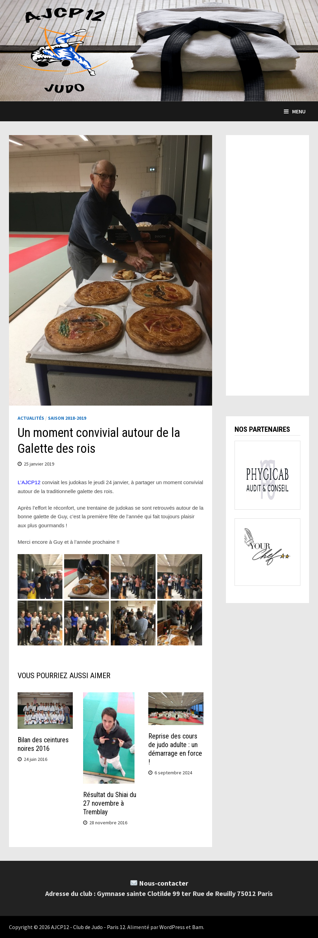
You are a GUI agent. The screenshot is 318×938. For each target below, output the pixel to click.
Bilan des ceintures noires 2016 (43, 744)
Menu (295, 111)
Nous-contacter (163, 883)
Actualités (31, 418)
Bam (197, 927)
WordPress (172, 927)
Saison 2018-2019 (67, 418)
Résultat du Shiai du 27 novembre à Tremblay (109, 803)
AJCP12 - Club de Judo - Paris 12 (88, 927)
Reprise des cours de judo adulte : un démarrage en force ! (175, 749)
